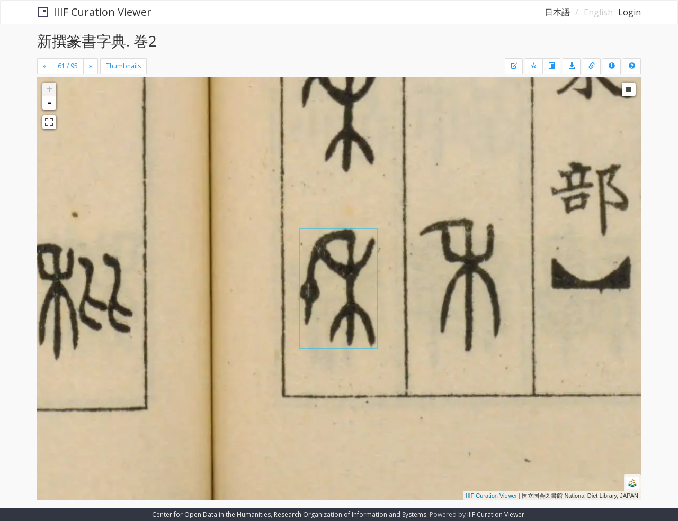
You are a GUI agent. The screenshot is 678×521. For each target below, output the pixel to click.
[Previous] (44, 66)
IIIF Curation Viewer (94, 12)
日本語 (557, 12)
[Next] (90, 66)
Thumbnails (123, 65)
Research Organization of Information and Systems (350, 514)
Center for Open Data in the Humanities (211, 514)
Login (629, 12)
